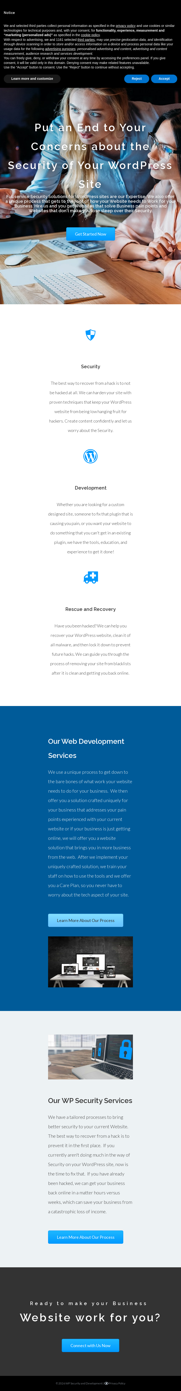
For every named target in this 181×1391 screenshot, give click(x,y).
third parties (86, 40)
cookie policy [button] (90, 35)
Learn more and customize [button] (32, 78)
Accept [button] (164, 78)
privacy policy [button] (126, 26)
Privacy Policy (114, 1383)
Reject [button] (137, 78)
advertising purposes (60, 49)
